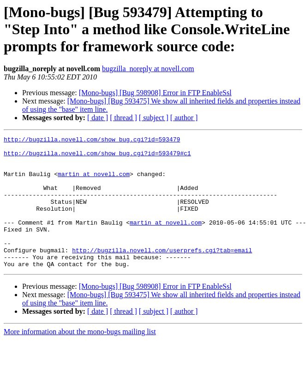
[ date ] (97, 118)
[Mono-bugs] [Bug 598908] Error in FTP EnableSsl (155, 93)
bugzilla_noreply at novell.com (148, 69)
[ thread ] (123, 118)
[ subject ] (153, 118)
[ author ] (184, 118)
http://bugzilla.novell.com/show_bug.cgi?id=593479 (92, 140)
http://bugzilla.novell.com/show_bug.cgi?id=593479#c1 (97, 157)
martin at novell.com (94, 182)
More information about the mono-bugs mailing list (80, 358)
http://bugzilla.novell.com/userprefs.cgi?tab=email (162, 273)
